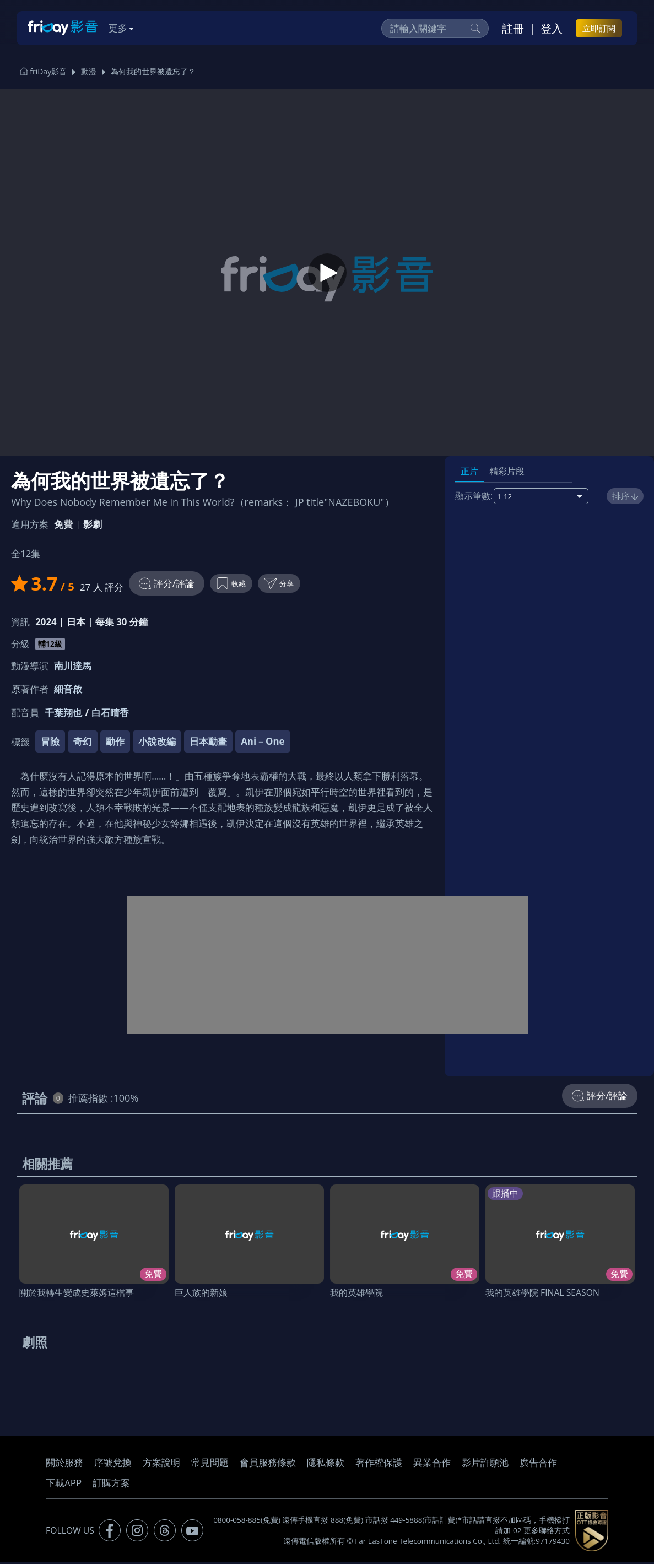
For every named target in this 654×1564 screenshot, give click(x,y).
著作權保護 (378, 1464)
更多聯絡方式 (546, 1532)
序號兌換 (113, 1464)
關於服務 (64, 1464)
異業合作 (432, 1464)
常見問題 (210, 1464)
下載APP (64, 1484)
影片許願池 (485, 1464)
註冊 (513, 28)
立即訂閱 (598, 28)
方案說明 (161, 1464)
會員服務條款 (268, 1464)
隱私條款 (325, 1464)
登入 (552, 28)
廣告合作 (538, 1464)
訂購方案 (111, 1484)
